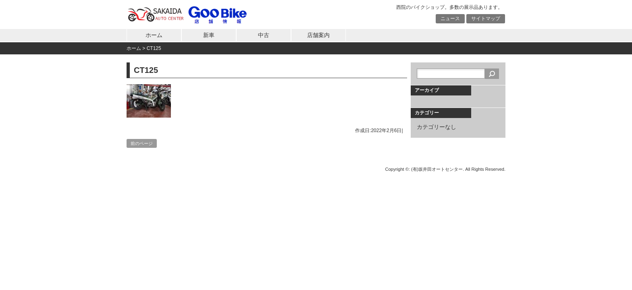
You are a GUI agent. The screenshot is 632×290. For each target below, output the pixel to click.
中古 (263, 35)
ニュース (450, 18)
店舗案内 (318, 35)
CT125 (154, 48)
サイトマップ (485, 18)
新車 (208, 35)
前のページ (142, 143)
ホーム (154, 35)
